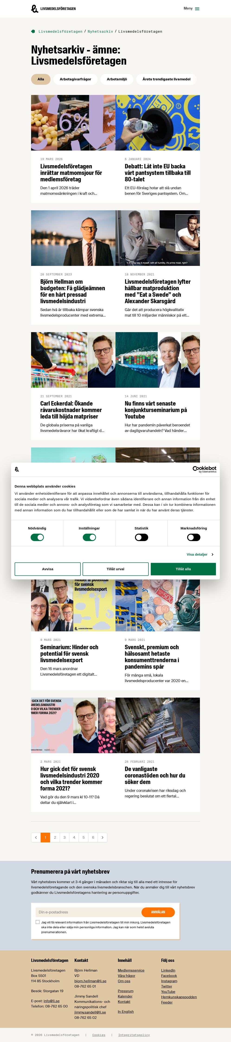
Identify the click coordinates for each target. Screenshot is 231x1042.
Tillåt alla (183, 569)
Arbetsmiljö (117, 79)
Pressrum (125, 991)
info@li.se (52, 1001)
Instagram (169, 981)
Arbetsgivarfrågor (75, 79)
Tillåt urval (115, 569)
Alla (41, 79)
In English (126, 1011)
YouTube (168, 991)
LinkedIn (168, 970)
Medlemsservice (131, 970)
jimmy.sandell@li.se (90, 1012)
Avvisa (47, 569)
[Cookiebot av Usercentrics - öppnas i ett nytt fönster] (196, 469)
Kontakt (124, 1001)
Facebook (169, 975)
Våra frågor (126, 975)
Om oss (124, 981)
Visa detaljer (197, 554)
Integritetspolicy (134, 1034)
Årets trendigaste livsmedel (166, 79)
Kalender (125, 996)
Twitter (166, 986)
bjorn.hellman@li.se (90, 981)
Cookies (98, 1034)
